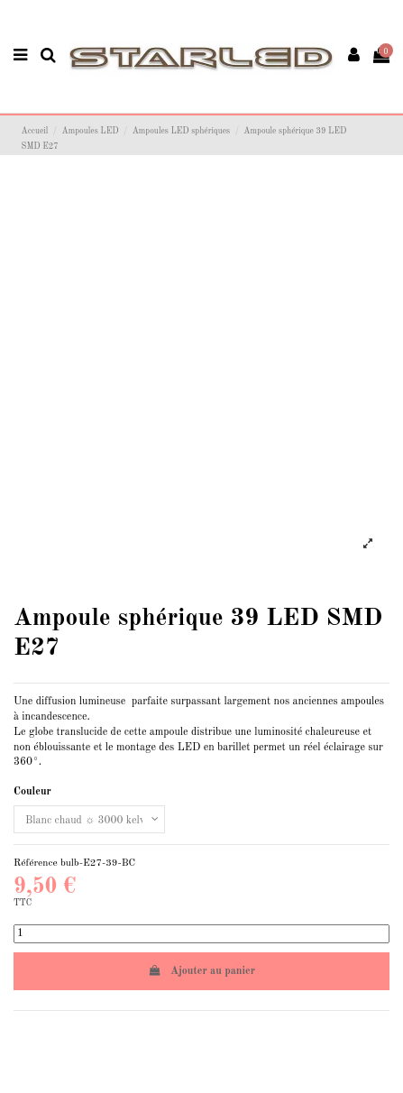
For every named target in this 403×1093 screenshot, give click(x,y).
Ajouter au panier (201, 971)
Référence (36, 863)
